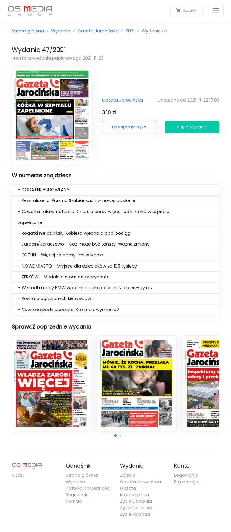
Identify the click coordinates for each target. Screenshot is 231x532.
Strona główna (28, 31)
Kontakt (74, 501)
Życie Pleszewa (136, 508)
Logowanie (186, 475)
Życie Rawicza (135, 514)
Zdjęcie (127, 475)
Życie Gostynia (136, 501)
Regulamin (77, 495)
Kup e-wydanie (192, 127)
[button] (115, 435)
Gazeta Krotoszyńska (134, 491)
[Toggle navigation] (216, 10)
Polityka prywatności (88, 488)
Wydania (60, 31)
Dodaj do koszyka (129, 127)
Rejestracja (186, 482)
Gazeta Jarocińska (98, 31)
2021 (130, 31)
